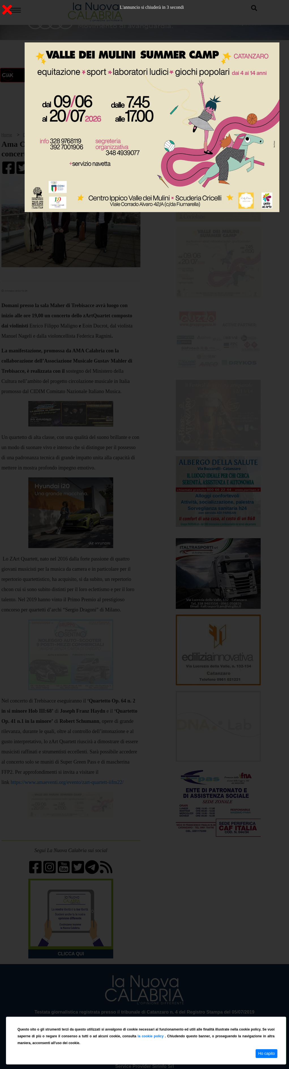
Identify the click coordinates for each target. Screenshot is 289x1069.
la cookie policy (151, 1036)
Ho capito (266, 1053)
